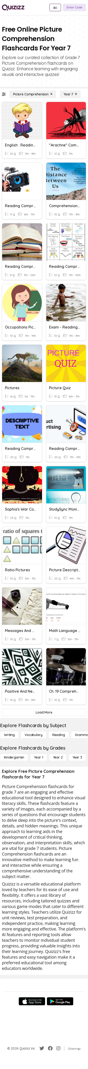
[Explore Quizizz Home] (13, 7)
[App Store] (32, 1001)
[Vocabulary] (33, 735)
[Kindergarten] (14, 757)
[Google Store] (60, 1001)
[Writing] (9, 735)
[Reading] (58, 735)
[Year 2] (58, 757)
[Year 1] (38, 757)
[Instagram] (58, 1048)
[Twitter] (41, 1048)
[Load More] (44, 712)
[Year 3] (77, 757)
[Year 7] (70, 94)
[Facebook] (50, 1048)
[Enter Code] (74, 7)
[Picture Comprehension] (32, 94)
